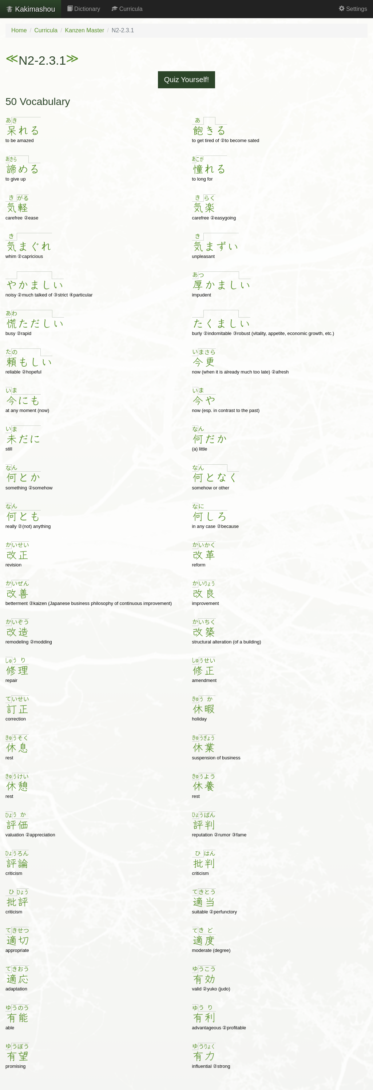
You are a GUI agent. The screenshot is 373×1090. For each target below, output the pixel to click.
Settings (353, 9)
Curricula (127, 9)
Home (19, 30)
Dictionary (83, 9)
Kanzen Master (84, 30)
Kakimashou (30, 9)
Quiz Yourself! (186, 80)
